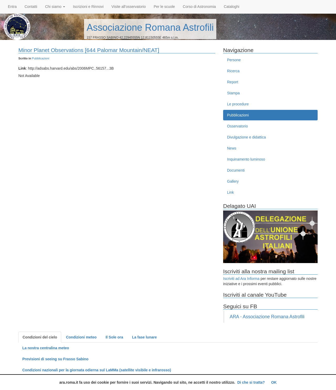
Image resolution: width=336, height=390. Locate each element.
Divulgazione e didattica (246, 137)
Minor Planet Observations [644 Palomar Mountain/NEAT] (88, 50)
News (231, 148)
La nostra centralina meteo (45, 348)
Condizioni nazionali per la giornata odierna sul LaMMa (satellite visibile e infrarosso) (96, 370)
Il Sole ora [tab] (114, 337)
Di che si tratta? (251, 382)
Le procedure (238, 104)
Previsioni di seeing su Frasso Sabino (55, 359)
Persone (234, 60)
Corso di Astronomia (199, 6)
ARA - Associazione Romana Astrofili (267, 316)
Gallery (233, 181)
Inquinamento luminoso (246, 159)
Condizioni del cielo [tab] (40, 337)
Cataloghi (231, 6)
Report (232, 82)
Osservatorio (237, 126)
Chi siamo (55, 6)
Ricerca (233, 71)
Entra (12, 6)
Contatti (30, 6)
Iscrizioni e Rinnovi (88, 6)
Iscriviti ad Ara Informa (241, 278)
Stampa (233, 93)
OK (274, 382)
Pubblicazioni (40, 58)
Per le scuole (164, 6)
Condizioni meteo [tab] (81, 337)
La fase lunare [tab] (144, 337)
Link (230, 192)
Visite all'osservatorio (129, 6)
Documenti (236, 170)
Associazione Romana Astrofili (150, 27)
